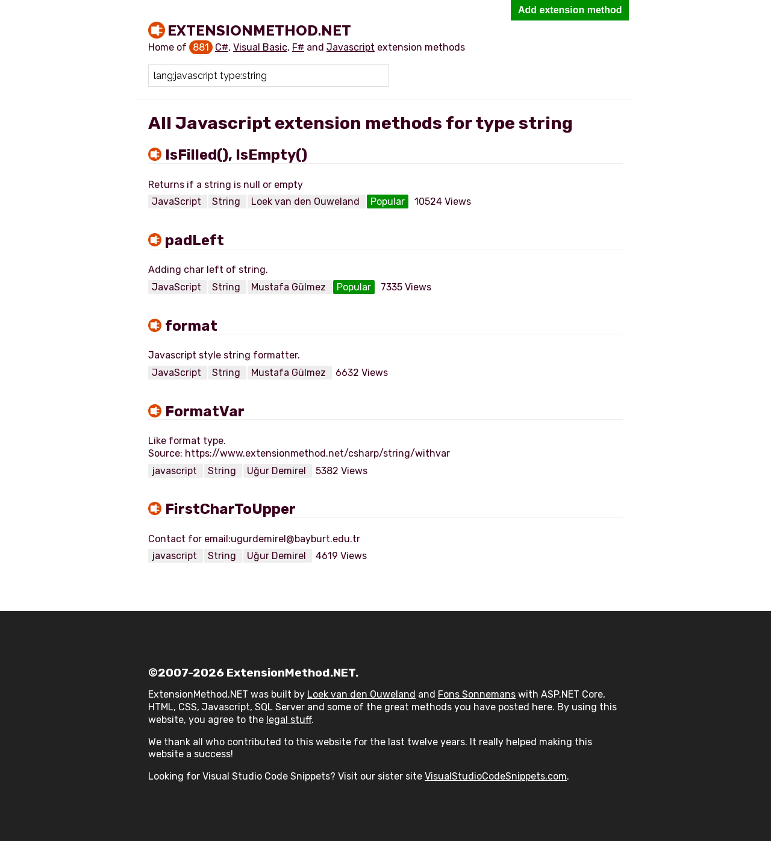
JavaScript (178, 201)
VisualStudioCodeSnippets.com (496, 776)
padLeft (194, 240)
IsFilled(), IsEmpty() (236, 154)
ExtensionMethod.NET (259, 30)
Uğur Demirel (277, 471)
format (191, 325)
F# (298, 47)
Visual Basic (260, 47)
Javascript (350, 47)
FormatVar (205, 411)
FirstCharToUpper (230, 509)
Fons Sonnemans (477, 694)
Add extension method (570, 10)
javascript (175, 471)
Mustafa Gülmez (289, 287)
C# (221, 47)
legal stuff (288, 719)
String (227, 201)
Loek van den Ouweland (306, 201)
